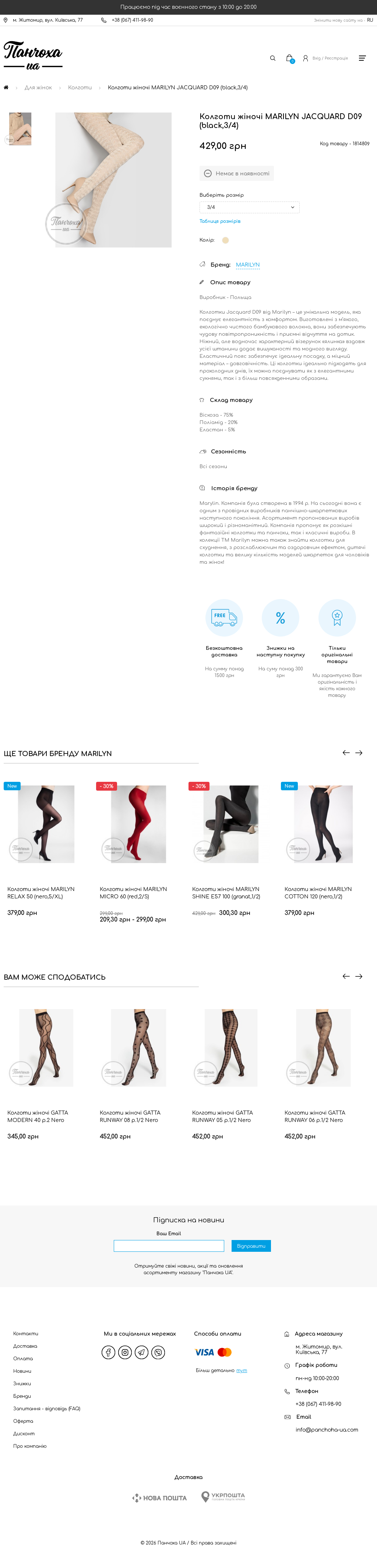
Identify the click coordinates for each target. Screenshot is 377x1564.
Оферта (23, 1421)
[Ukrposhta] (223, 1497)
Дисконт (24, 1433)
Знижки (22, 1383)
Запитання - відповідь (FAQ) (46, 1408)
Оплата (23, 1358)
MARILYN (248, 265)
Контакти (25, 1333)
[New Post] (159, 1498)
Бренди (22, 1396)
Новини (22, 1371)
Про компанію (30, 1446)
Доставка (25, 1346)
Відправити (251, 1246)
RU (370, 20)
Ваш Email (168, 1233)
